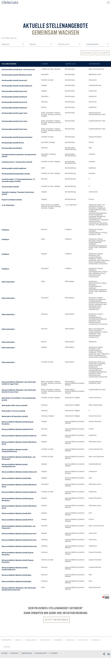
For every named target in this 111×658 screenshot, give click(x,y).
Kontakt (15, 654)
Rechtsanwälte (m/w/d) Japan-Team (14, 113)
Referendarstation (8, 282)
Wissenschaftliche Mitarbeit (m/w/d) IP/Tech (17, 429)
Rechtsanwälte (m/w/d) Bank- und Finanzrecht (18, 69)
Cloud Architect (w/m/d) (10, 187)
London (6, 647)
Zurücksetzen (87, 53)
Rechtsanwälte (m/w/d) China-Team (14, 129)
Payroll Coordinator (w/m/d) (12, 200)
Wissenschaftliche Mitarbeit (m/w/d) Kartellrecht (19, 436)
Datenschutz (43, 654)
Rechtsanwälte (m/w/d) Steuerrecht (14, 80)
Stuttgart (85, 640)
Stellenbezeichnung (9, 64)
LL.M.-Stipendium (8, 205)
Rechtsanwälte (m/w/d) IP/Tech (13, 143)
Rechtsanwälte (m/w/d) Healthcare (14, 168)
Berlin (18, 640)
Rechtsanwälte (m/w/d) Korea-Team (14, 121)
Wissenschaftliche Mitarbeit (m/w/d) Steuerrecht (19, 533)
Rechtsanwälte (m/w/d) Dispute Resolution (17, 137)
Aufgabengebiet (94, 64)
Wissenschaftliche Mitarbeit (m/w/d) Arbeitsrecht (19, 472)
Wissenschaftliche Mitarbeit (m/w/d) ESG (16, 513)
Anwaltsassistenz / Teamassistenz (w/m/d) (17, 162)
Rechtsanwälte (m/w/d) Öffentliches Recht (17, 75)
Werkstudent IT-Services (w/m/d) (13, 411)
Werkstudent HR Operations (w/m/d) (15, 416)
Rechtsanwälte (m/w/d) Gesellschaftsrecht (17, 86)
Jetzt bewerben (56, 619)
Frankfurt (46, 640)
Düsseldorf (31, 640)
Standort (44, 64)
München (71, 640)
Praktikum (5, 230)
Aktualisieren (102, 53)
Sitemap (57, 654)
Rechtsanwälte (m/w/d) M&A (12, 148)
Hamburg (59, 640)
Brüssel (97, 640)
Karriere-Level (70, 64)
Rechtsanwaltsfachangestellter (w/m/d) (16, 174)
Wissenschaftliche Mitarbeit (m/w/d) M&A (16, 478)
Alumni (4, 654)
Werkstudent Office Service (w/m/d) (14, 405)
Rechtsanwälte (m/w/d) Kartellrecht (14, 97)
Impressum (28, 654)
